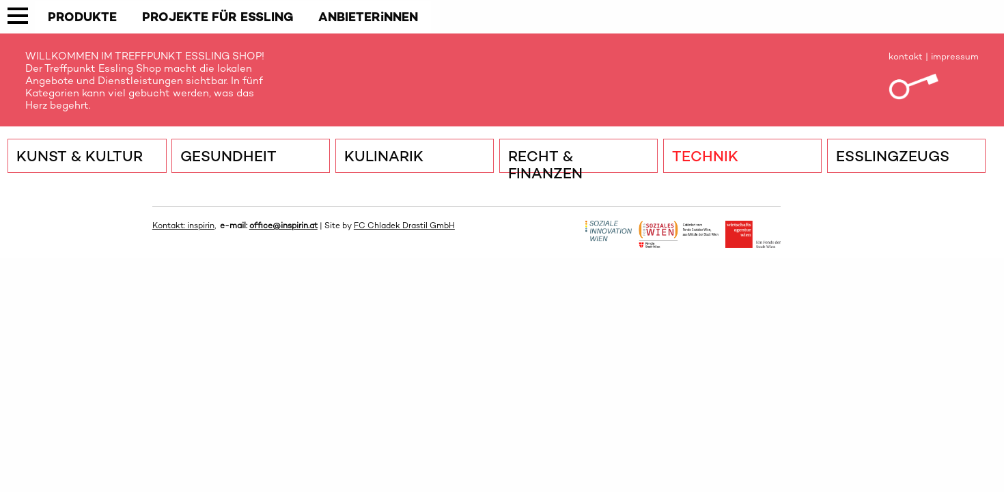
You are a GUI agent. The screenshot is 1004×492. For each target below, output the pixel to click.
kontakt (906, 56)
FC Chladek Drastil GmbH (404, 225)
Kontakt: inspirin (183, 225)
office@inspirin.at (283, 225)
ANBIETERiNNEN (368, 17)
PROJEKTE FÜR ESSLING (218, 17)
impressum (955, 56)
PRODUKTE (82, 17)
